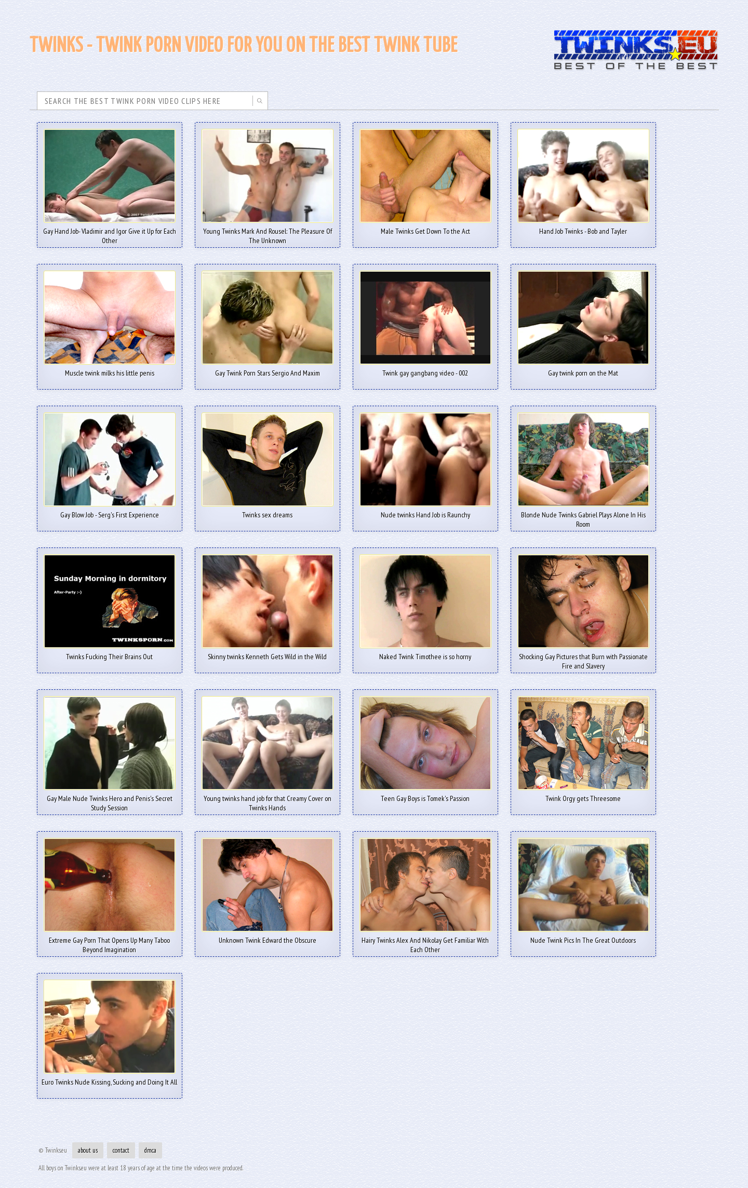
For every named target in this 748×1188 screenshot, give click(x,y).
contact (121, 1150)
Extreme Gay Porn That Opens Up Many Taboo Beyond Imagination (110, 941)
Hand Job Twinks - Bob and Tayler (583, 227)
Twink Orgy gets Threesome (583, 794)
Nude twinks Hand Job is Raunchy (425, 511)
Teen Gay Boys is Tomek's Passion (425, 794)
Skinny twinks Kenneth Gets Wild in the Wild (267, 653)
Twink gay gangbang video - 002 (425, 369)
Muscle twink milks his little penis (110, 369)
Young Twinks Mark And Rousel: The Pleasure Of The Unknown (267, 232)
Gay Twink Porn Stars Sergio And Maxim (267, 369)
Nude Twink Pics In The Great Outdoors (583, 936)
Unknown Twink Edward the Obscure (267, 936)
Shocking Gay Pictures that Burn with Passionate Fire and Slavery (583, 658)
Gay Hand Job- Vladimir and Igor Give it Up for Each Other (109, 232)
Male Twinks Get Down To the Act (425, 227)
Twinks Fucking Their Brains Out (110, 653)
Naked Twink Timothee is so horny (425, 653)
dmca (150, 1150)
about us (88, 1150)
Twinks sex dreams (267, 511)
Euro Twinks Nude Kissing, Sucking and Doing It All (109, 1078)
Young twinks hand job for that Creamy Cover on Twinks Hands (267, 799)
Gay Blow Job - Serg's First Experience (110, 511)
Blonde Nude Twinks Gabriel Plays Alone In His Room (583, 516)
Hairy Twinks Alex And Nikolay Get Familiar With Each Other (425, 941)
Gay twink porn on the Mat (583, 369)
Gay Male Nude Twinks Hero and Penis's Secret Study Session (110, 799)
